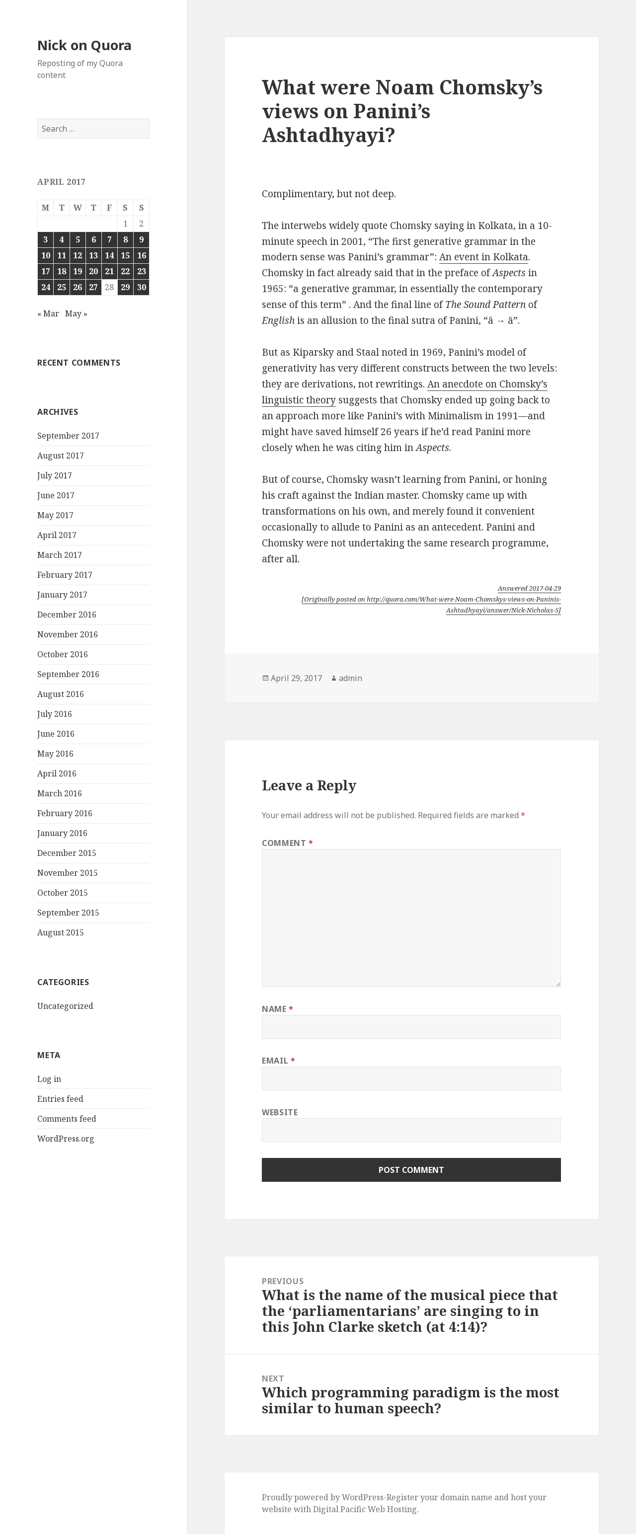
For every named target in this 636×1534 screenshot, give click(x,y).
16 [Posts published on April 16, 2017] (141, 255)
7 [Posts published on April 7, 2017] (109, 239)
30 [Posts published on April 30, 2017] (141, 287)
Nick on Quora (84, 45)
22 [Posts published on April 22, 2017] (125, 271)
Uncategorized (65, 1005)
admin (350, 678)
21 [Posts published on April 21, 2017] (109, 271)
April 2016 (57, 773)
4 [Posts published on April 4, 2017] (61, 239)
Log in (49, 1079)
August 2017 (60, 455)
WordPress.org (65, 1138)
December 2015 (66, 852)
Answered (529, 588)
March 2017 (59, 554)
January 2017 (62, 594)
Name (278, 1008)
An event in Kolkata (483, 256)
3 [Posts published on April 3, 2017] (45, 239)
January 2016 (62, 833)
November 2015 (67, 872)
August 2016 (60, 694)
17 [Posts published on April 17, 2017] (45, 271)
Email (278, 1060)
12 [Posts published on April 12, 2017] (77, 255)
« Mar (48, 313)
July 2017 (54, 475)
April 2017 (57, 535)
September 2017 (68, 435)
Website (280, 1112)
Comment (288, 843)
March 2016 (59, 793)
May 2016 (55, 753)
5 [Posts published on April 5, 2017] (78, 239)
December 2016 (66, 614)
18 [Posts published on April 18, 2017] (61, 271)
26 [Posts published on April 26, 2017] (77, 287)
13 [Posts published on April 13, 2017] (93, 255)
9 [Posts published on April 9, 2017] (141, 239)
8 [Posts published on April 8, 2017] (125, 239)
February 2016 (64, 813)
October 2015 (62, 892)
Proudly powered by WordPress (323, 1497)
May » (76, 313)
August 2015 (60, 932)
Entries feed (60, 1098)
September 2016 (68, 674)
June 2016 (56, 733)
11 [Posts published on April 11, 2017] (61, 255)
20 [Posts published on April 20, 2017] (93, 271)
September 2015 (68, 912)
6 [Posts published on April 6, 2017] (93, 239)
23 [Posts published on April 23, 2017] (141, 271)
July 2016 (54, 713)
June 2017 (56, 495)
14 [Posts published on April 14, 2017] (109, 255)
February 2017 (64, 574)
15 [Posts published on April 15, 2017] (125, 255)
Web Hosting (392, 1509)
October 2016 (62, 654)
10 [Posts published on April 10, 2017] (45, 255)
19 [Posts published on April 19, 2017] (77, 271)
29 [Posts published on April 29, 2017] (125, 287)
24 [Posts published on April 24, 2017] (45, 287)
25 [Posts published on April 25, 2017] (61, 287)
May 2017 (55, 515)
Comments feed (66, 1118)
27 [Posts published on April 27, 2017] (93, 287)
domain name (466, 1497)
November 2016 (67, 634)
